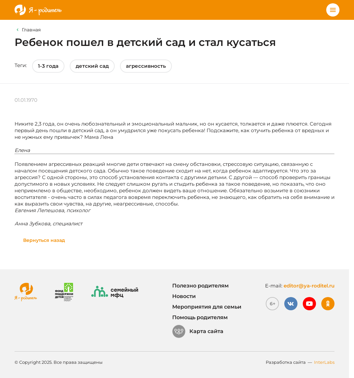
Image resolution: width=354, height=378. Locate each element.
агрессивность (146, 66)
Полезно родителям (200, 286)
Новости (184, 296)
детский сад (92, 66)
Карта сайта (197, 331)
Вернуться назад (44, 240)
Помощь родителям (200, 317)
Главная (31, 30)
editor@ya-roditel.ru (309, 286)
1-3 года (48, 66)
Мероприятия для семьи (206, 307)
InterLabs (324, 362)
